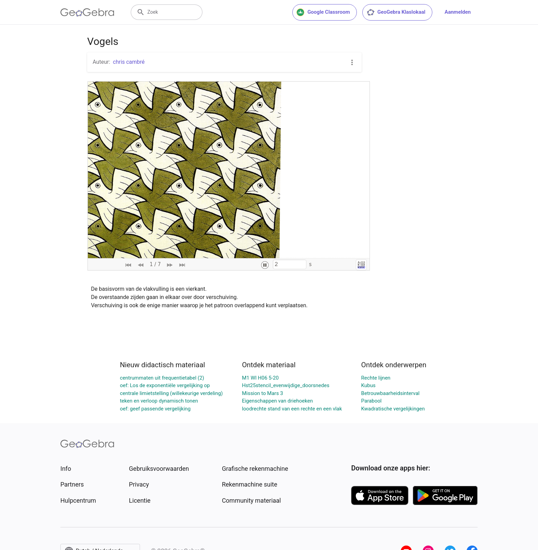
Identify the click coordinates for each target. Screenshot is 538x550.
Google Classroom (323, 12)
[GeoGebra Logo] (87, 12)
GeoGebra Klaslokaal (395, 12)
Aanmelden (458, 12)
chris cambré (129, 62)
